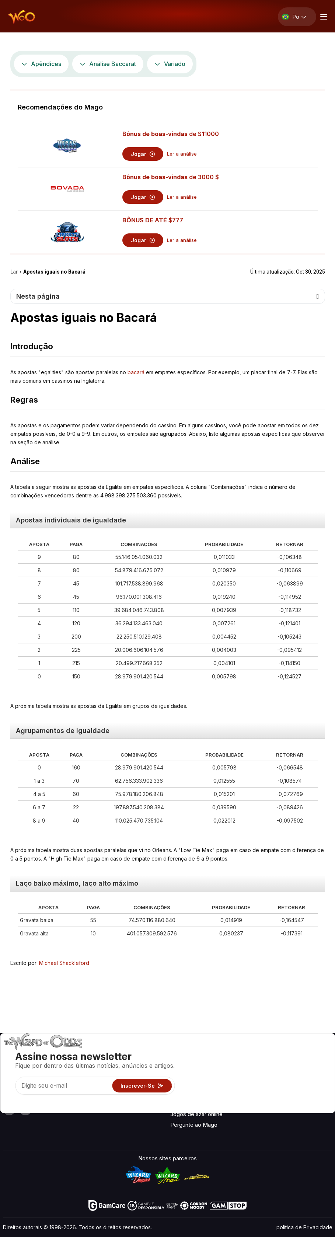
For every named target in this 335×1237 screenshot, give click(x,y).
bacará (136, 372)
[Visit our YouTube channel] (9, 1109)
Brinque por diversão (196, 1103)
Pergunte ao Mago (193, 1124)
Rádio (266, 1105)
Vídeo (308, 1053)
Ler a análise (182, 154)
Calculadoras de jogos (198, 1073)
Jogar (143, 154)
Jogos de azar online (196, 1114)
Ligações (270, 1074)
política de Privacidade (304, 1227)
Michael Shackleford (64, 963)
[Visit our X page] (25, 1109)
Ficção (309, 1094)
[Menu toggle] (322, 16)
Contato (269, 1064)
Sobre (266, 1053)
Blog (307, 1064)
